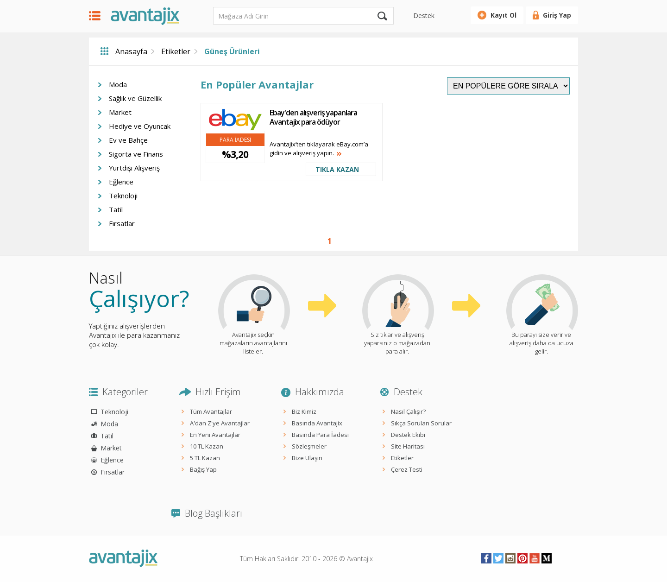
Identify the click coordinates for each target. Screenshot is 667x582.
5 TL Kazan (205, 458)
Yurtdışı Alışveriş (134, 167)
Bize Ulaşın (307, 458)
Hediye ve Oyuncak (139, 126)
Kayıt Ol (503, 15)
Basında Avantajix (317, 423)
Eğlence (121, 181)
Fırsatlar (122, 223)
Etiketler (175, 51)
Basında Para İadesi (320, 434)
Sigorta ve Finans (136, 153)
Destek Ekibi (408, 434)
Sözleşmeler (309, 446)
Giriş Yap (557, 15)
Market (120, 112)
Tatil (116, 209)
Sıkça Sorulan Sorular (421, 423)
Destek (423, 15)
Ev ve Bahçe (128, 140)
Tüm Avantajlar (211, 411)
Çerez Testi (406, 469)
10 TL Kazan (206, 446)
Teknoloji (123, 195)
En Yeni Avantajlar (215, 434)
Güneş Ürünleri (232, 51)
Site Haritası (408, 446)
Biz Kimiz (304, 411)
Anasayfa (131, 51)
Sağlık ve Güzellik (135, 98)
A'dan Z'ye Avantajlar (220, 423)
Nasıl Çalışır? (408, 411)
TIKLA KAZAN (337, 169)
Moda (118, 84)
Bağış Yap (203, 469)
